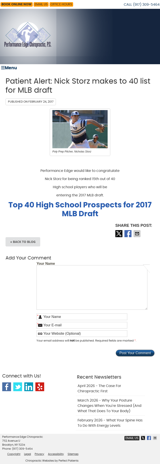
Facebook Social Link (6, 386)
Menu (9, 68)
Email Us (41, 4)
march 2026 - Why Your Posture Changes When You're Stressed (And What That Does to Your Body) (109, 406)
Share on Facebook (128, 233)
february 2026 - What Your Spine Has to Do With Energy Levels (110, 423)
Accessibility (56, 454)
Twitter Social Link (17, 386)
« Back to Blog (23, 242)
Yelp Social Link (39, 386)
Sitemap (73, 454)
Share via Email (137, 233)
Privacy (39, 454)
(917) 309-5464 (146, 4)
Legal (27, 454)
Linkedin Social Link (28, 386)
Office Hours (61, 4)
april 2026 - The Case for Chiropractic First (99, 388)
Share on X (119, 233)
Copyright (13, 454)
